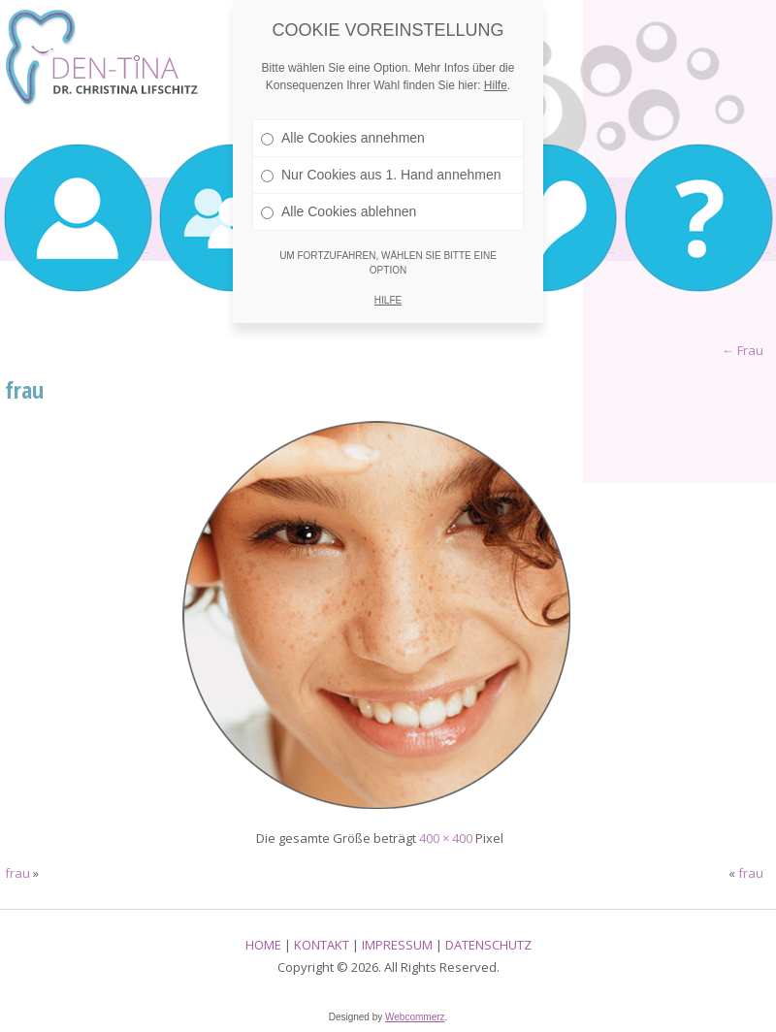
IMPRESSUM (397, 944)
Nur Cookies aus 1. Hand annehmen (381, 174)
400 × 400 (445, 838)
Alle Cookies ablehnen (338, 211)
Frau (742, 350)
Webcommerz (415, 1017)
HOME (263, 944)
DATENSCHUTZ (488, 944)
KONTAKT (321, 944)
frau (24, 389)
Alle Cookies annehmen (343, 137)
